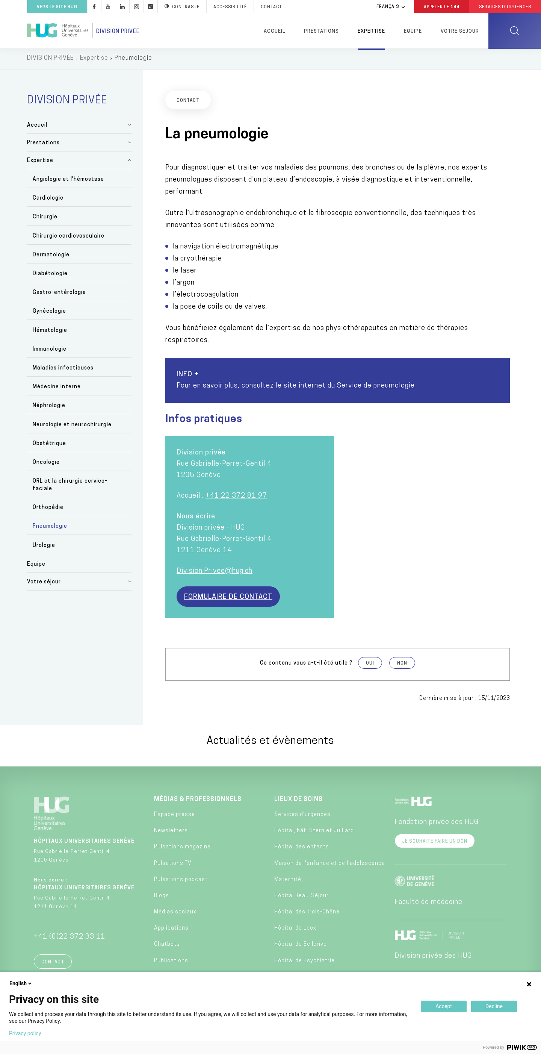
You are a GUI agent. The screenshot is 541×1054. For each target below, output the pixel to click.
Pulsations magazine (182, 849)
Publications (171, 963)
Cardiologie (48, 200)
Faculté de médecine (428, 904)
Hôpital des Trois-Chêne (307, 914)
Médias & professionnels (198, 801)
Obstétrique (49, 445)
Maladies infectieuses (63, 370)
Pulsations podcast (181, 881)
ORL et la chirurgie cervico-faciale (70, 487)
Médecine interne (57, 389)
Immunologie (49, 351)
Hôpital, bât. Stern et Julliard (314, 833)
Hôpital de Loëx (295, 930)
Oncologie (46, 464)
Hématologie (50, 332)
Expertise (371, 31)
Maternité (287, 881)
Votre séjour (460, 31)
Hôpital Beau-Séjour (301, 898)
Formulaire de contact (228, 599)
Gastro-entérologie (59, 295)
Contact (52, 964)
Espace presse (174, 816)
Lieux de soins (298, 801)
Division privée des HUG (433, 958)
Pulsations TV (173, 865)
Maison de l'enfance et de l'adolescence (329, 865)
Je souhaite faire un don (434, 843)
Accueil (274, 31)
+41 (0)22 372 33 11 (69, 938)
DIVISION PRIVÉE (50, 60)
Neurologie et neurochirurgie (72, 427)
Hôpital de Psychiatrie (304, 963)
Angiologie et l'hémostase (68, 181)
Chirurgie (45, 219)
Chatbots (167, 947)
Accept (443, 1006)
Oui (370, 665)
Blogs (161, 898)
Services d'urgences (302, 816)
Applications (171, 930)
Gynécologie (49, 314)
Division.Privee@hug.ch (214, 573)
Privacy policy (25, 1033)
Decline (494, 1006)
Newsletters (171, 833)
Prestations (321, 31)
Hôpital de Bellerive (300, 947)
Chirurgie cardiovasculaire (68, 238)
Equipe (413, 31)
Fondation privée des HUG (436, 824)
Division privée (118, 32)
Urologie (44, 547)
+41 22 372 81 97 (236, 497)
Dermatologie (51, 257)
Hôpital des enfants (301, 849)
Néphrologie (49, 408)
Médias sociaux (175, 914)
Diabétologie (50, 276)
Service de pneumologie (376, 387)
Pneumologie (50, 529)
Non (402, 665)
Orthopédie (48, 510)
